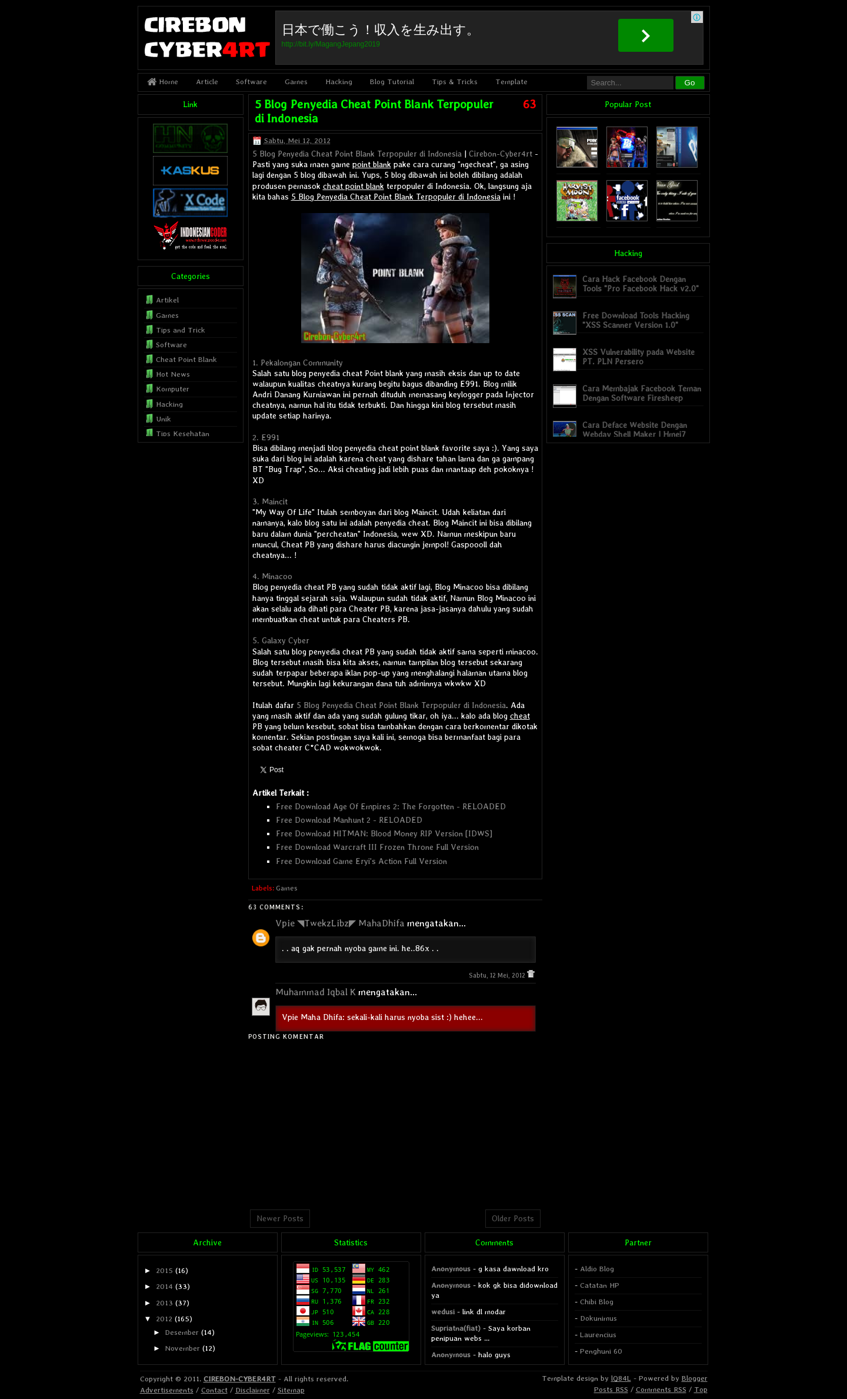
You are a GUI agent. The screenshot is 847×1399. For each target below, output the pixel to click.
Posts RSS (611, 1389)
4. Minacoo (272, 576)
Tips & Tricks (455, 81)
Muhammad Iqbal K (315, 992)
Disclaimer (252, 1389)
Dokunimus (598, 1318)
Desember (182, 1332)
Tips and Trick (180, 329)
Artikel (167, 299)
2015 (164, 1270)
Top (701, 1389)
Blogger (695, 1378)
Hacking (338, 81)
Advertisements (167, 1389)
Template (511, 81)
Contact (214, 1389)
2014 (164, 1286)
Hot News (173, 374)
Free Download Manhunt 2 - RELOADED (349, 820)
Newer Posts (280, 1218)
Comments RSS (661, 1389)
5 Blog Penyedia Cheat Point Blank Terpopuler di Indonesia (357, 153)
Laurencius (598, 1334)
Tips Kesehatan (182, 433)
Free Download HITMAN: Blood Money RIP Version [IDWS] (384, 833)
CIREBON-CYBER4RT (240, 1378)
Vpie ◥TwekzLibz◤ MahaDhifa (340, 923)
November (182, 1348)
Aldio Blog (597, 1268)
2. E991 (265, 437)
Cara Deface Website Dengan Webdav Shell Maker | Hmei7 (634, 429)
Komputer (172, 388)
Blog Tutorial (392, 81)
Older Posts (513, 1218)
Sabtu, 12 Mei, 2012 (498, 975)
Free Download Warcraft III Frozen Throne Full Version (377, 847)
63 (529, 104)
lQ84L (621, 1378)
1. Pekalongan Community (297, 362)
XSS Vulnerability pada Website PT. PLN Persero (638, 356)
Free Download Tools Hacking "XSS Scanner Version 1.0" (635, 320)
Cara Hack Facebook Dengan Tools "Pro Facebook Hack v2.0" (640, 283)
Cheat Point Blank (186, 359)
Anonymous (451, 1268)
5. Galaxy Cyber (280, 640)
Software (251, 81)
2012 (164, 1318)
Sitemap (291, 1389)
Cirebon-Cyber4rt (500, 153)
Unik (163, 418)
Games (296, 81)
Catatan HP (599, 1285)
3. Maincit (270, 501)
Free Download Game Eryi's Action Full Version (361, 861)
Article (207, 81)
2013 (164, 1302)
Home (162, 81)
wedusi (443, 1311)
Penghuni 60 (601, 1351)
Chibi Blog (596, 1301)
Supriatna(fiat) (456, 1328)
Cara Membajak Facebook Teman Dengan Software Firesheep (641, 393)
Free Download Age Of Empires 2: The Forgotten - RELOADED (391, 806)
